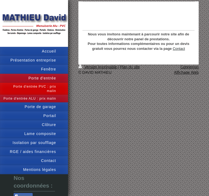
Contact (179, 49)
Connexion (189, 67)
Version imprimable (98, 67)
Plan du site (130, 67)
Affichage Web (186, 72)
